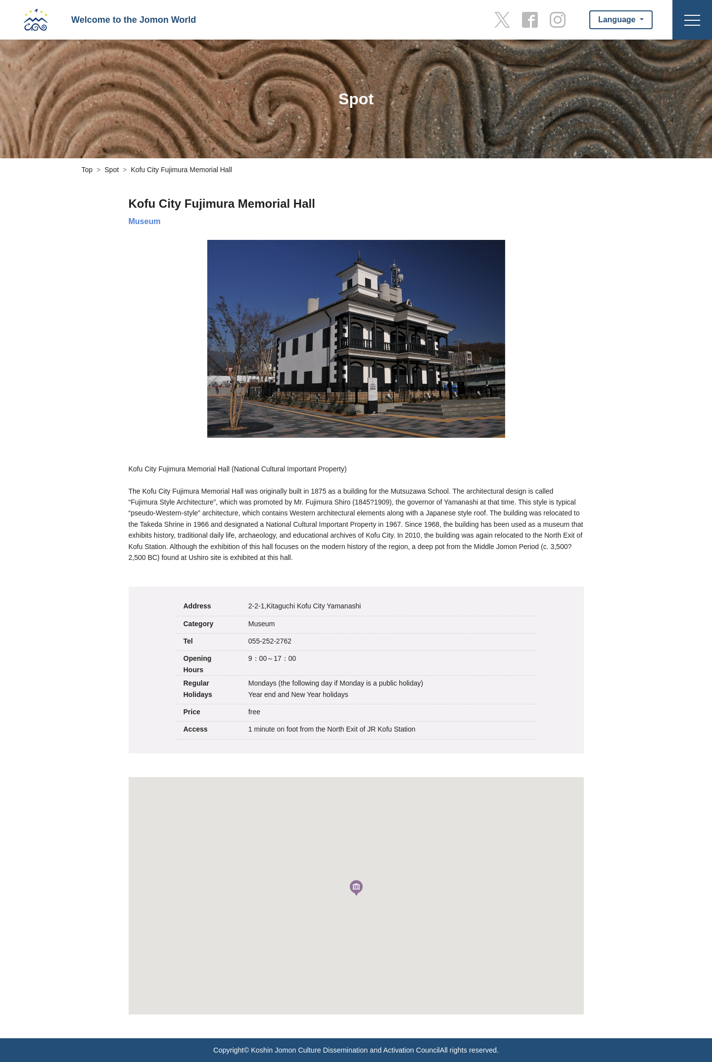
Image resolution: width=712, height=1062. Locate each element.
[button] (356, 888)
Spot (111, 170)
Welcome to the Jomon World (133, 20)
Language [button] (618, 19)
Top (87, 170)
